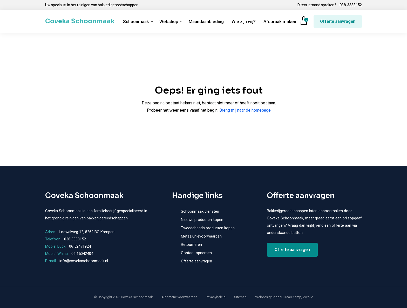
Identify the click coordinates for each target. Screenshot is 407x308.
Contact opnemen (196, 252)
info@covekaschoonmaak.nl (83, 261)
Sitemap (240, 297)
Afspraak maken (279, 21)
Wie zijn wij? (244, 21)
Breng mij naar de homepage (245, 110)
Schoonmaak (136, 21)
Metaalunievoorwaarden (201, 236)
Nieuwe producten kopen (202, 219)
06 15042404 (82, 253)
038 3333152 (75, 239)
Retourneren (191, 244)
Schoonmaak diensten (200, 211)
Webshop (168, 21)
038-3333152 (351, 5)
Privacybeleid (216, 297)
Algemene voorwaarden (179, 297)
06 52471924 (80, 246)
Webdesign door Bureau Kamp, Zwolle (284, 297)
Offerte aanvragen (337, 21)
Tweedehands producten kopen (208, 228)
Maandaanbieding (206, 21)
